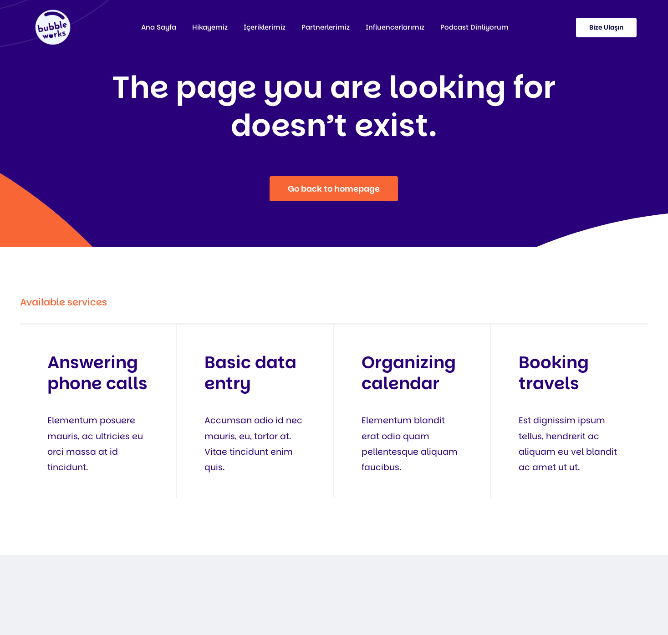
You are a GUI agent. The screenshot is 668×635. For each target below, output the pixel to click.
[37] (53, 13)
